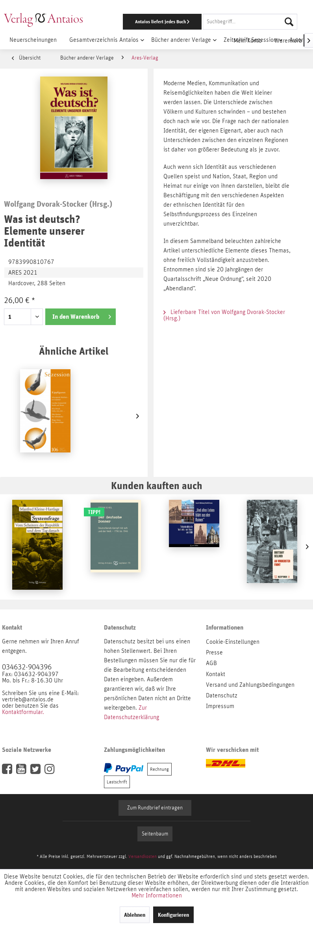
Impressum (220, 706)
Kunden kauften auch (156, 485)
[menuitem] (203, 22)
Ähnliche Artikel (73, 351)
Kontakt (215, 674)
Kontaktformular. (23, 712)
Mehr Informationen (156, 895)
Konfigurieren (173, 915)
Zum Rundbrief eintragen (155, 808)
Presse (214, 652)
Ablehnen (134, 915)
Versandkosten (142, 856)
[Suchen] (289, 22)
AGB (211, 663)
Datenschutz (221, 695)
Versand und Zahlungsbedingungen (250, 685)
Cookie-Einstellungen (232, 642)
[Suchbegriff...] (250, 22)
